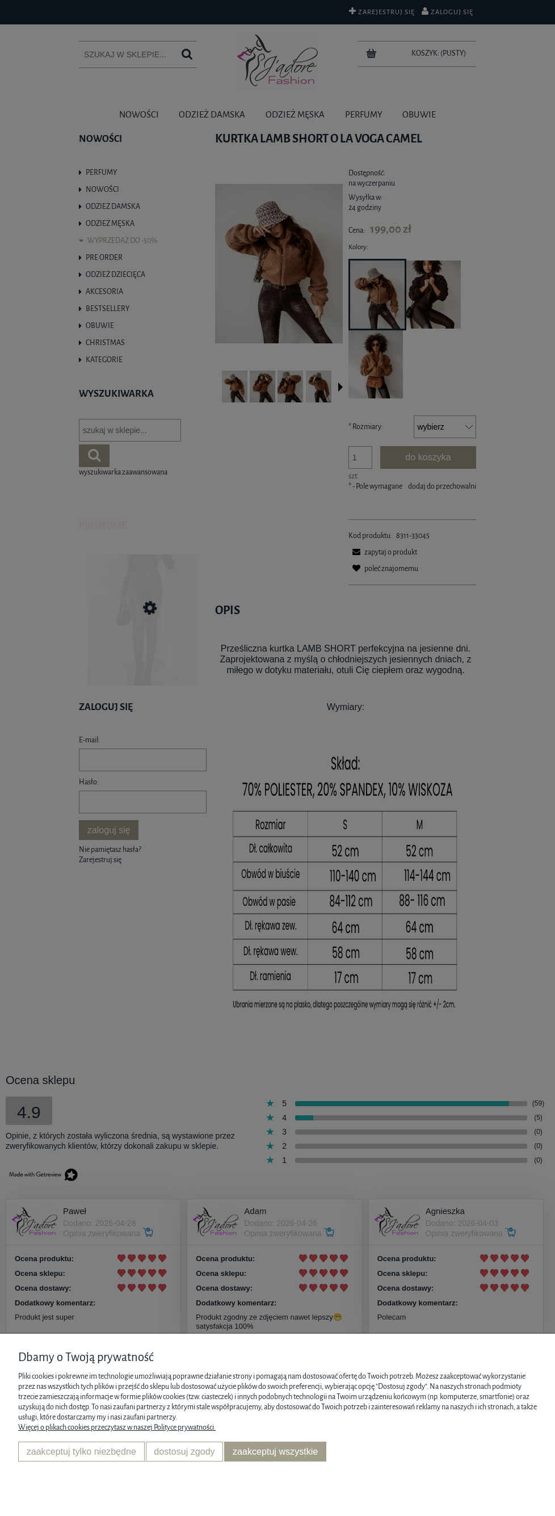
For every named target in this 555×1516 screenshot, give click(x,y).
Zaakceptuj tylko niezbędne (81, 1451)
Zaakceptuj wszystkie (275, 1451)
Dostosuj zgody (184, 1451)
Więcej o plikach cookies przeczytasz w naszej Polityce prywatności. (117, 1427)
